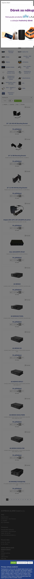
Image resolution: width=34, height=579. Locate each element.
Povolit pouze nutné (22, 562)
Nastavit (30, 562)
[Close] (31, 2)
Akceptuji (13, 562)
